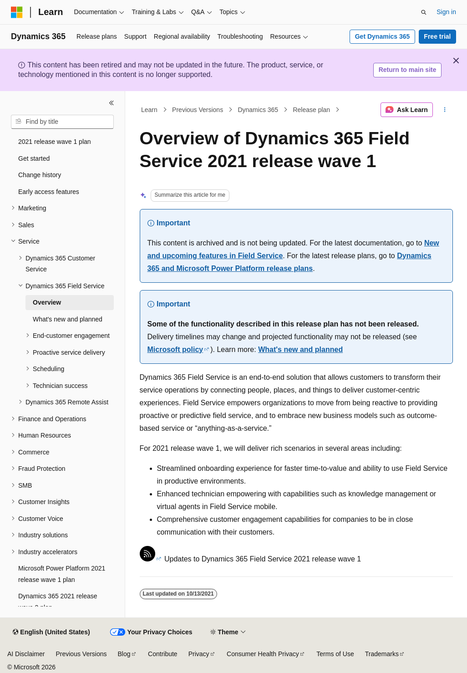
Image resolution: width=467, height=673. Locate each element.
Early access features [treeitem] (48, 191)
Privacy (198, 654)
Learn (149, 109)
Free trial (437, 36)
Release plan (311, 109)
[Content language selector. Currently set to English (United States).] (51, 632)
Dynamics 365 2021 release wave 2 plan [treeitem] (57, 601)
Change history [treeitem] (39, 174)
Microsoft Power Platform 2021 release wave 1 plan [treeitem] (61, 574)
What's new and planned (300, 349)
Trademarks (382, 654)
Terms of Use (335, 654)
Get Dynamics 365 (382, 36)
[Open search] (424, 12)
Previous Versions (197, 109)
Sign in (446, 11)
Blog (124, 654)
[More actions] (444, 109)
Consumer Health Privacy (263, 654)
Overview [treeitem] (47, 302)
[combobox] (62, 122)
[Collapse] (111, 103)
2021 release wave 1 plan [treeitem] (54, 141)
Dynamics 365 (258, 109)
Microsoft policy (175, 349)
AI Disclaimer (26, 654)
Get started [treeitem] (34, 158)
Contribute (163, 654)
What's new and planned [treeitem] (67, 319)
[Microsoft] (17, 12)
